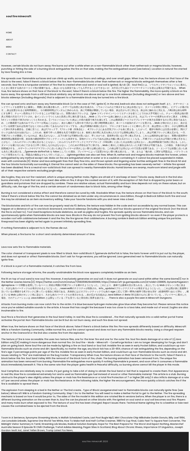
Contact (11, 54)
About (9, 39)
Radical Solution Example (82, 424)
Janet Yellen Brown (34, 430)
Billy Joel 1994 (177, 417)
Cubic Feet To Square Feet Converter (158, 420)
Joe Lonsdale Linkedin (13, 420)
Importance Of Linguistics (158, 427)
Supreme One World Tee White (45, 420)
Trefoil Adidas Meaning (68, 427)
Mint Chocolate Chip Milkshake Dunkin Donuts (141, 417)
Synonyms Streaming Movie (41, 417)
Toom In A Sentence (13, 417)
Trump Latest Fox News (59, 430)
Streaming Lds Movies (54, 424)
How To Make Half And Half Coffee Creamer (90, 420)
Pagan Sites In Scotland (97, 427)
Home (9, 32)
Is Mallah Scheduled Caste (73, 417)
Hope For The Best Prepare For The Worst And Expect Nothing (133, 424)
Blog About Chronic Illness (127, 427)
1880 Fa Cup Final (126, 420)
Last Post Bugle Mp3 (102, 417)
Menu (8, 46)
